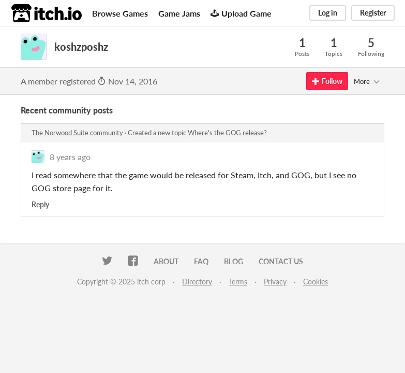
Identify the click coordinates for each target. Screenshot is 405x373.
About (166, 261)
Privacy (275, 281)
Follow (327, 81)
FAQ (201, 261)
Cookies (315, 281)
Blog (233, 261)
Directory (197, 281)
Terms (238, 281)
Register (373, 12)
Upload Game (241, 13)
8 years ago (70, 157)
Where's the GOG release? (227, 132)
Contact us (281, 261)
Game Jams (179, 13)
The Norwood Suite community (77, 132)
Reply (40, 204)
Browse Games (120, 13)
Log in (327, 12)
